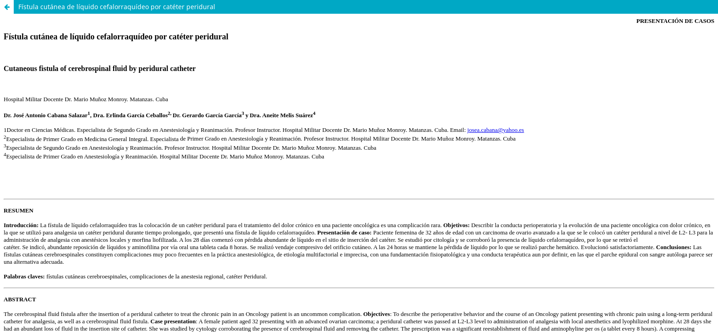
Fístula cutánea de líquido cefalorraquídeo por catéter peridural (116, 6)
